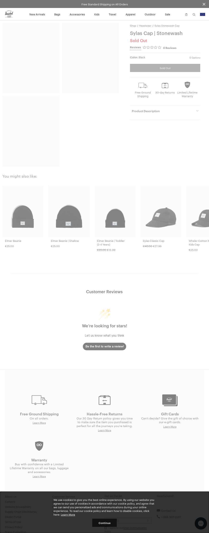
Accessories (77, 14)
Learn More (68, 514)
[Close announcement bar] (204, 4)
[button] (178, 14)
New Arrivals (37, 14)
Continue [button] (105, 523)
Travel (112, 14)
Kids (96, 14)
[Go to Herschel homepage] (9, 14)
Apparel (130, 14)
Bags (57, 14)
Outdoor (150, 14)
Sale (167, 14)
